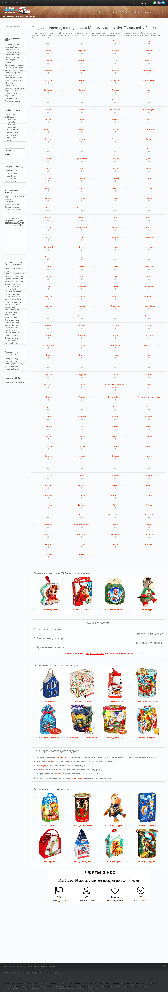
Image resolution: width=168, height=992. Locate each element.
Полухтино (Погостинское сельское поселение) (115, 387)
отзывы (42, 770)
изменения (62, 757)
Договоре (54, 761)
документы (45, 766)
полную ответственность (95, 654)
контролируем (78, 778)
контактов (58, 774)
